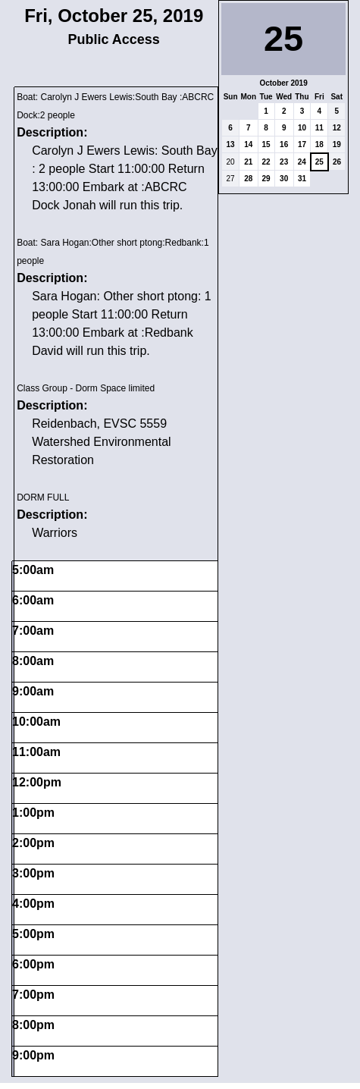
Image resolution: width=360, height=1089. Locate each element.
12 (337, 128)
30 (284, 178)
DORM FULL (43, 497)
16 (284, 144)
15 (266, 144)
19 (337, 144)
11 (319, 128)
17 (302, 144)
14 (248, 144)
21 (248, 162)
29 (266, 178)
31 (302, 178)
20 (231, 162)
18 (319, 144)
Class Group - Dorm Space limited (86, 388)
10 (302, 128)
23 (284, 162)
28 (248, 178)
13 (231, 144)
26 (337, 162)
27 (231, 178)
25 (319, 162)
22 (266, 162)
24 (302, 162)
